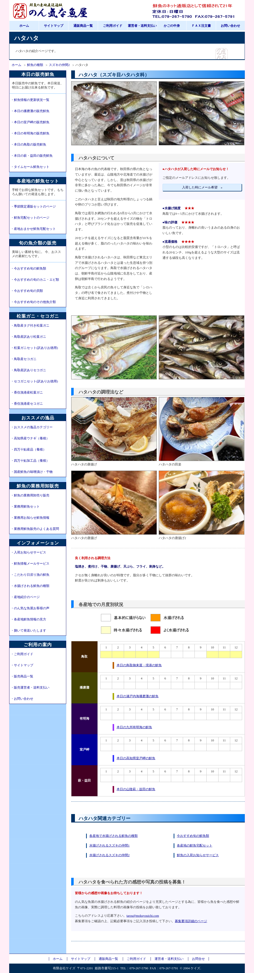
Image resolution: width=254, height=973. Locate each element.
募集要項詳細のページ (191, 921)
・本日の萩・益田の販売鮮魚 (32, 155)
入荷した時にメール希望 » (202, 187)
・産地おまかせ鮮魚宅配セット (33, 229)
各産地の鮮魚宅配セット (194, 845)
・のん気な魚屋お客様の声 (30, 608)
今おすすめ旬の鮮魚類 (193, 836)
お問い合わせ (230, 26)
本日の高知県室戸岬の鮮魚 (136, 758)
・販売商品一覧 (22, 676)
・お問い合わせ (22, 698)
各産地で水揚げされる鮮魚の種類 (113, 836)
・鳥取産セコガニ (23, 359)
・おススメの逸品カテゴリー (32, 427)
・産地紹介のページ (25, 597)
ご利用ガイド (112, 26)
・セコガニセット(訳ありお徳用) (34, 381)
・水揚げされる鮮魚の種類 (30, 586)
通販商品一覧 (83, 26)
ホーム (24, 26)
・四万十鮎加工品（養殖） (30, 460)
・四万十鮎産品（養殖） (28, 449)
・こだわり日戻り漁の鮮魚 (30, 575)
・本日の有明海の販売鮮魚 (30, 133)
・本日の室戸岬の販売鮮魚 (30, 122)
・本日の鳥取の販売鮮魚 (28, 144)
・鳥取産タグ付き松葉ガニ (30, 325)
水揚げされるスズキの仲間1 (109, 845)
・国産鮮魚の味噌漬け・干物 (32, 472)
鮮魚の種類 (35, 65)
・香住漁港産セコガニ (27, 403)
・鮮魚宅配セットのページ (30, 217)
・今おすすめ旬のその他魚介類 (33, 302)
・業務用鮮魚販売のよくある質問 (35, 529)
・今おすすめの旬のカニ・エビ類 (35, 279)
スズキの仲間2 (59, 65)
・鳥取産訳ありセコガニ (28, 370)
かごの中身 (172, 26)
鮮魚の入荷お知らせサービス (198, 855)
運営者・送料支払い (142, 26)
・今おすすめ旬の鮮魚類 (28, 268)
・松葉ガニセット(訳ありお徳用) (34, 348)
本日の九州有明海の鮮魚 (134, 727)
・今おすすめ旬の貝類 (27, 291)
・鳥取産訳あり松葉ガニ (28, 336)
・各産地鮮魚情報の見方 (28, 619)
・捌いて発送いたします (28, 630)
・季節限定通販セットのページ (33, 206)
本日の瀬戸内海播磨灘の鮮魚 (138, 696)
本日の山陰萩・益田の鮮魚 (136, 789)
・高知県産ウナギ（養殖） (30, 438)
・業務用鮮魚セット (25, 506)
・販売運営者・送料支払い (30, 687)
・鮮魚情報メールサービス (30, 563)
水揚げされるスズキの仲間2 (109, 855)
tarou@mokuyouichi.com (143, 915)
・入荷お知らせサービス (28, 552)
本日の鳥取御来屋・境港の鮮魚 (139, 665)
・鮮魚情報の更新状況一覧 (30, 100)
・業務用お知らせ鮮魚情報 (30, 517)
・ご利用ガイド (22, 654)
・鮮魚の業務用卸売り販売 (30, 495)
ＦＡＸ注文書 (201, 26)
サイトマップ (53, 26)
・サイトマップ (22, 665)
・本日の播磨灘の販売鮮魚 (30, 111)
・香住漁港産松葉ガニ (27, 392)
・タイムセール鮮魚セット (30, 167)
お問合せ (198, 959)
